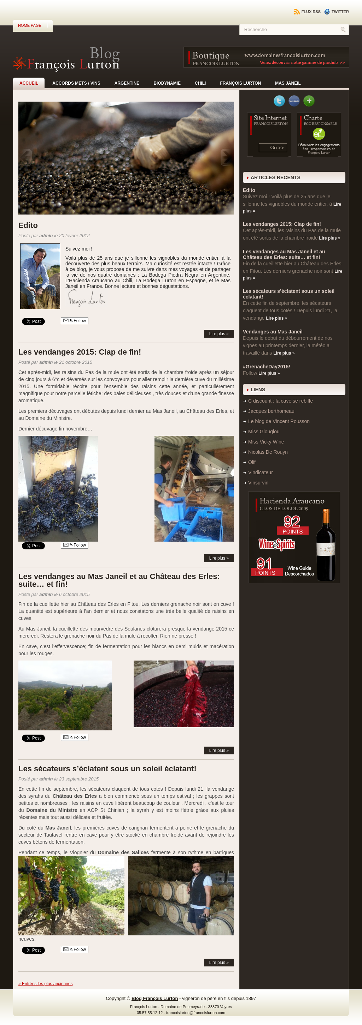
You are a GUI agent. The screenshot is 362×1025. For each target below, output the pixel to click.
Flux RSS (307, 12)
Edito (28, 225)
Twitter (336, 12)
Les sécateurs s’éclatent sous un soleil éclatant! (107, 768)
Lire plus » (219, 333)
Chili (200, 83)
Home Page (29, 25)
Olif (252, 462)
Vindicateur (260, 472)
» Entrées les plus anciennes (45, 983)
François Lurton (240, 83)
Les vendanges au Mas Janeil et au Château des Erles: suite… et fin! (119, 580)
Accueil (28, 83)
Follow (74, 320)
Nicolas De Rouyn (268, 452)
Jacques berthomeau (271, 411)
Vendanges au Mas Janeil (273, 331)
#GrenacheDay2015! (266, 366)
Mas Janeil (288, 83)
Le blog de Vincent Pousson (279, 421)
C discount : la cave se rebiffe (280, 401)
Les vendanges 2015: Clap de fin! (79, 352)
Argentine (127, 83)
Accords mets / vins (76, 83)
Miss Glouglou (264, 431)
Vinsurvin (258, 483)
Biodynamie (167, 83)
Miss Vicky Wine (266, 442)
